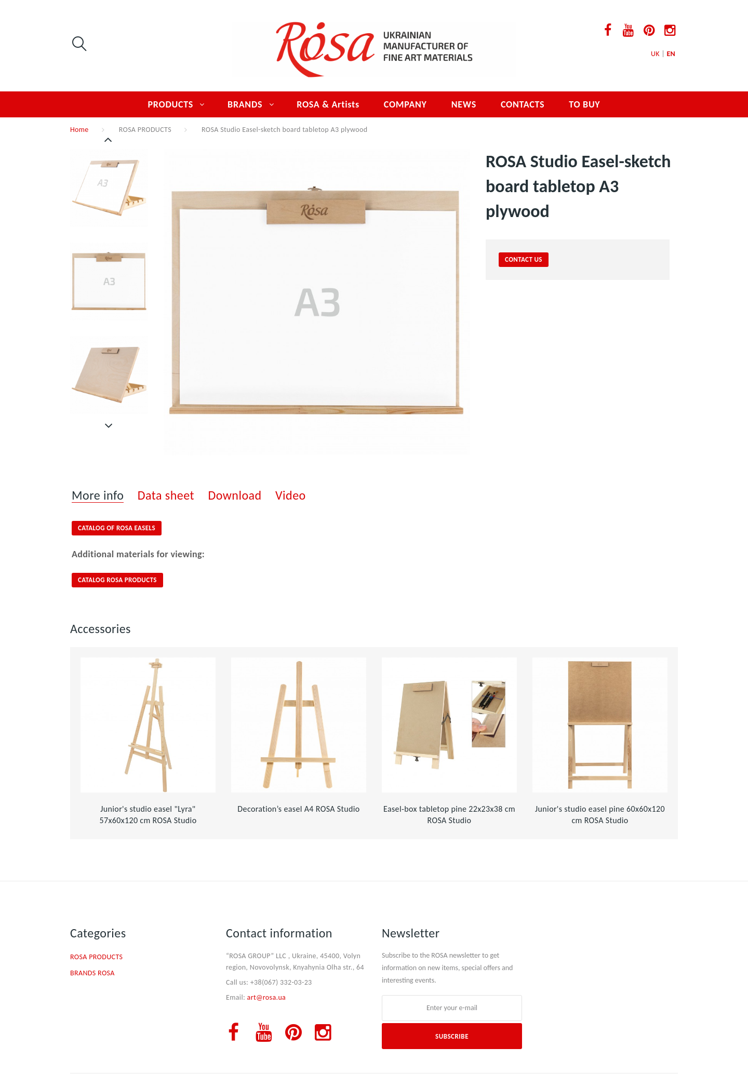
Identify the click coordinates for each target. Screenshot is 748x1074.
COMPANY (405, 104)
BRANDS (245, 104)
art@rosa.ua (266, 997)
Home (79, 129)
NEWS (463, 104)
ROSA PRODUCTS (145, 129)
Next (109, 426)
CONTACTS (522, 104)
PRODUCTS (171, 104)
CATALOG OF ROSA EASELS (116, 528)
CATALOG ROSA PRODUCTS (117, 580)
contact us (523, 259)
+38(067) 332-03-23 (281, 982)
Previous (109, 139)
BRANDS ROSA (92, 973)
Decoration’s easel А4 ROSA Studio (298, 809)
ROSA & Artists (328, 104)
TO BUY (584, 104)
